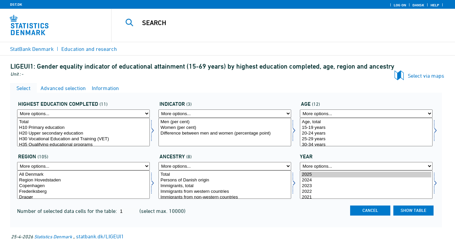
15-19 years (366, 128)
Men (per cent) (225, 122)
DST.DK (16, 4)
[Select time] (366, 184)
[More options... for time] (366, 166)
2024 (366, 180)
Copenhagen (83, 186)
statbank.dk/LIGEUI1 (100, 236)
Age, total (366, 122)
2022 (366, 191)
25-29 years (366, 139)
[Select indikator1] (224, 132)
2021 (366, 197)
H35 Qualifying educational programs (83, 145)
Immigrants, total (225, 186)
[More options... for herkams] (224, 166)
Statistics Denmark (53, 236)
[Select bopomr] (83, 184)
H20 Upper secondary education (83, 133)
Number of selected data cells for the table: (67, 211)
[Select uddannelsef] (83, 132)
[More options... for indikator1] (224, 113)
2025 (366, 174)
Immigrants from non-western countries (225, 197)
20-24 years (366, 133)
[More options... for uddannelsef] (83, 113)
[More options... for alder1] (366, 113)
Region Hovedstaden (83, 180)
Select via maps (426, 76)
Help (435, 5)
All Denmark (83, 174)
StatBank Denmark (32, 49)
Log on (400, 5)
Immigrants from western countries (225, 191)
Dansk (418, 5)
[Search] (275, 22)
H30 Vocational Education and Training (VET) (83, 139)
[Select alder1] (366, 132)
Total (83, 122)
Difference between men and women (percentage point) (225, 133)
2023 (366, 186)
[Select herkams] (224, 184)
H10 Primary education (83, 128)
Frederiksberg (83, 191)
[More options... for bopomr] (83, 166)
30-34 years (366, 145)
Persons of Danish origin (225, 180)
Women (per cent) (225, 128)
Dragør (83, 197)
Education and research (89, 49)
